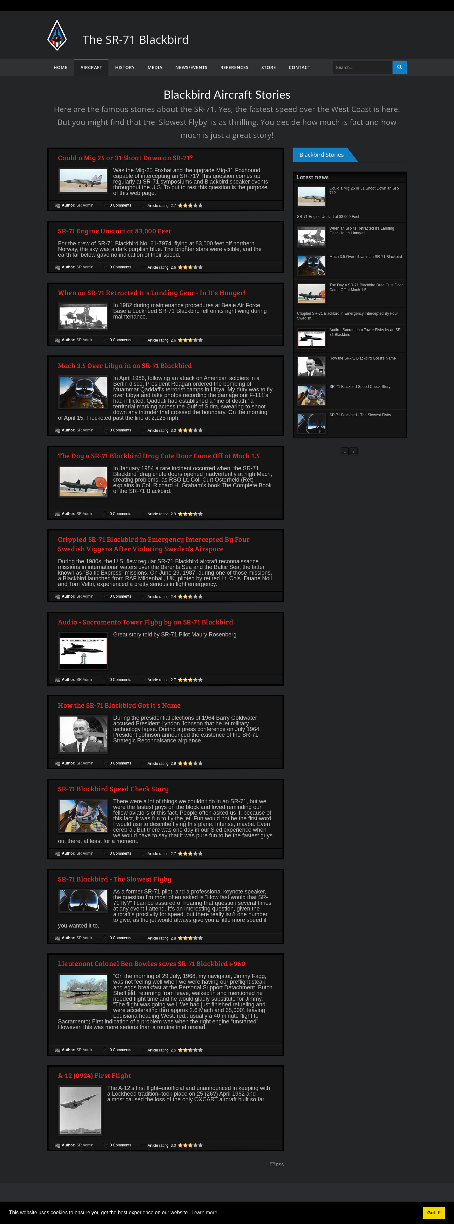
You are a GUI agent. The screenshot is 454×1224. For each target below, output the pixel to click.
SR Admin (85, 205)
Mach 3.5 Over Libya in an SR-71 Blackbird (125, 365)
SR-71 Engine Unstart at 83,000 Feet (115, 230)
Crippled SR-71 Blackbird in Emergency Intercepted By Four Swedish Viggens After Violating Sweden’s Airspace (154, 543)
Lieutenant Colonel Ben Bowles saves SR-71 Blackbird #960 (151, 963)
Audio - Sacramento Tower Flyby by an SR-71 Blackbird (145, 621)
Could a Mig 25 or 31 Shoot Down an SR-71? (125, 157)
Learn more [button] (204, 1212)
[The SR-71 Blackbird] (57, 25)
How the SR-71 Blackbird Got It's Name (119, 705)
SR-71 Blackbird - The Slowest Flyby (115, 878)
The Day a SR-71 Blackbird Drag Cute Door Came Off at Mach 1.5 (159, 455)
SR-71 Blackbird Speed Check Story (113, 788)
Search (400, 67)
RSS (277, 1164)
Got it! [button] (433, 1212)
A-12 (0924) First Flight (94, 1075)
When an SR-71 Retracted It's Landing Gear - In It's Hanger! (152, 292)
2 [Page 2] (353, 451)
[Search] (363, 67)
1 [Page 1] (345, 451)
